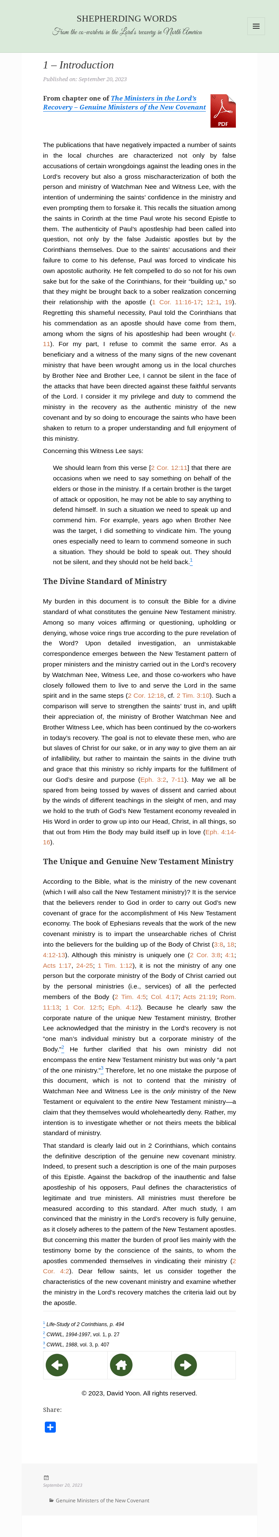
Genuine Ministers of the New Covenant (102, 1500)
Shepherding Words (127, 18)
